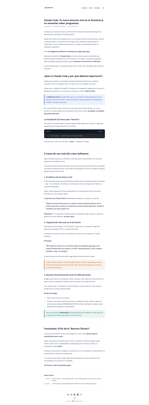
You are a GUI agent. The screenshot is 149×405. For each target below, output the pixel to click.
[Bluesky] (74, 394)
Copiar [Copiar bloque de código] (101, 131)
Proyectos (97, 8)
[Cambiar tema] (103, 8)
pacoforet (48, 8)
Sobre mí (84, 8)
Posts (90, 8)
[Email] (81, 394)
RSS (74, 398)
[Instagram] (71, 394)
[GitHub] (68, 394)
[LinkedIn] (78, 394)
